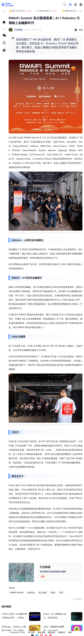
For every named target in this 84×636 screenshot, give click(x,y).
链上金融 (42, 592)
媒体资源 (41, 632)
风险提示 (61, 632)
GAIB (53, 592)
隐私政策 (51, 632)
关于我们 (31, 632)
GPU (61, 592)
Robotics (31, 592)
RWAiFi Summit (16, 592)
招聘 (70, 632)
